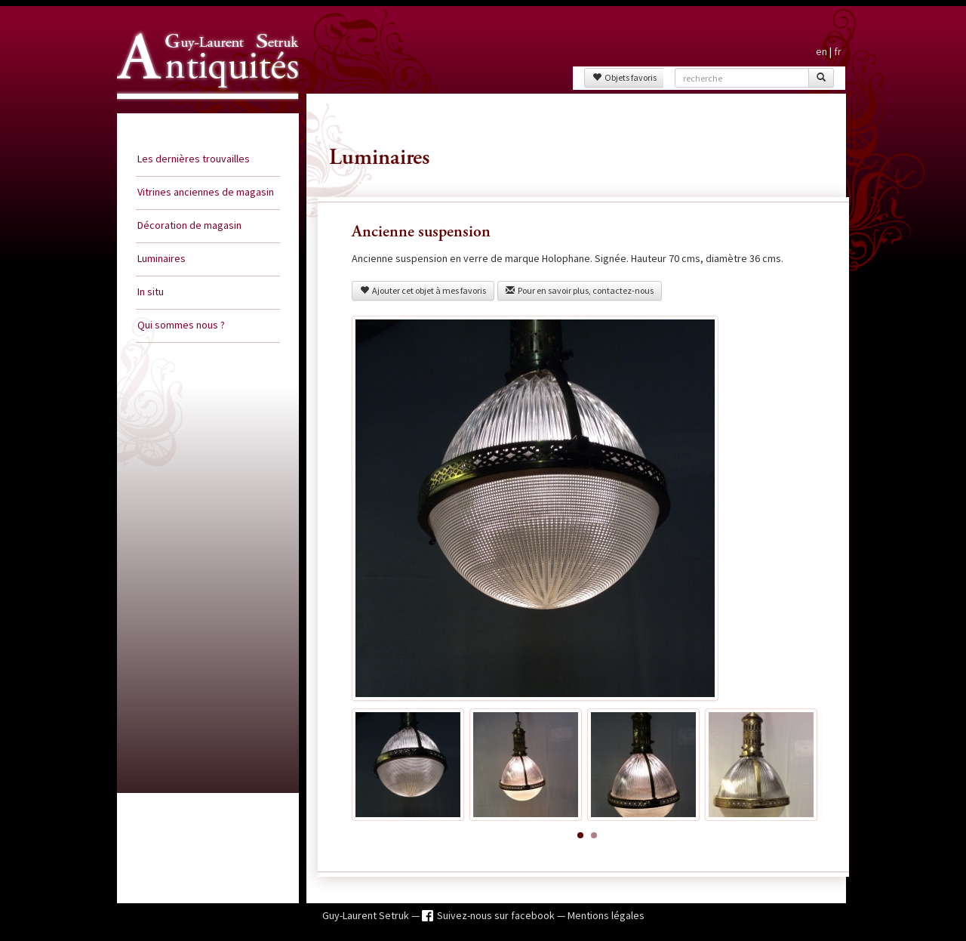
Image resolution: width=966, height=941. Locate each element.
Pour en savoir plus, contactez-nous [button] (580, 290)
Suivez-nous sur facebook (497, 915)
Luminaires (161, 258)
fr (837, 51)
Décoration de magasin (189, 225)
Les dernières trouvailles (193, 158)
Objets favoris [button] (624, 77)
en (821, 51)
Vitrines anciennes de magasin (205, 192)
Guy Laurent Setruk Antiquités (201, 112)
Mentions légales (606, 915)
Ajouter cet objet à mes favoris (423, 290)
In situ (150, 291)
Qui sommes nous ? (181, 325)
